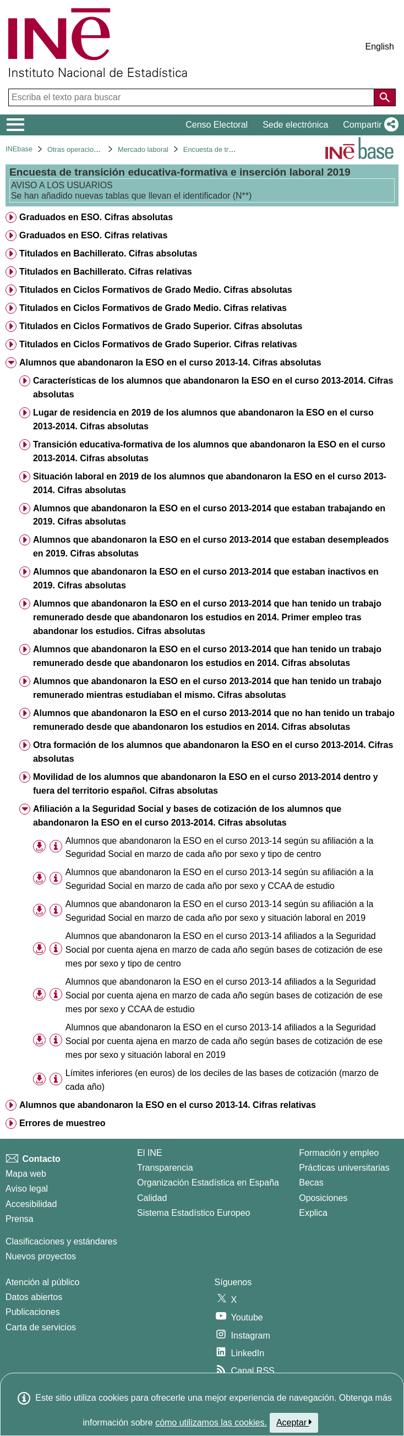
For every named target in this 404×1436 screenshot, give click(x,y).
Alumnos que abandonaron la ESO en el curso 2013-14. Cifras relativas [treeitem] (167, 1105)
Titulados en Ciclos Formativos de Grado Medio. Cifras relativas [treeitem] (153, 308)
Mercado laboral (143, 149)
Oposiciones (323, 1198)
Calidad (152, 1198)
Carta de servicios (41, 1327)
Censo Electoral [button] (216, 124)
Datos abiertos (34, 1297)
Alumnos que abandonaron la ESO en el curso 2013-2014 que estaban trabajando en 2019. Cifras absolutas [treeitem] (209, 515)
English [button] (379, 46)
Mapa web (26, 1173)
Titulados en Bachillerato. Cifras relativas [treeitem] (105, 271)
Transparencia (165, 1167)
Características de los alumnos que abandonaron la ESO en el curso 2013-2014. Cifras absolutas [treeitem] (213, 387)
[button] (368, 125)
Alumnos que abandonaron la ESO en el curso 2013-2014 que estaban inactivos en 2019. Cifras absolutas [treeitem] (206, 578)
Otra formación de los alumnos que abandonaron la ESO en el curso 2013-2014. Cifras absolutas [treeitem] (213, 751)
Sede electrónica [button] (295, 124)
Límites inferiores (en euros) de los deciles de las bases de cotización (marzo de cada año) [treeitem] (222, 1079)
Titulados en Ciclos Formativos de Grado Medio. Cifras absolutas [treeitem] (155, 289)
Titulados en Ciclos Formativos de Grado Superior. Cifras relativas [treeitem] (158, 344)
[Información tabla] (56, 847)
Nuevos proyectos (41, 1256)
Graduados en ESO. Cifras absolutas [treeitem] (96, 217)
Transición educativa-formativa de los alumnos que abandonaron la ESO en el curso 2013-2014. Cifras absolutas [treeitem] (209, 451)
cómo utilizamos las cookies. (211, 1422)
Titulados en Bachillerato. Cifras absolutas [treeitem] (108, 253)
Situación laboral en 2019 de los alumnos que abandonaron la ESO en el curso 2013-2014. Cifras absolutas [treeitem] (209, 483)
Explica (313, 1212)
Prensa (20, 1219)
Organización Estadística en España (208, 1182)
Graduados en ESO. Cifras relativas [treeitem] (93, 235)
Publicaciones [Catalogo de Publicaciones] (33, 1312)
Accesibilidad (31, 1204)
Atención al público (42, 1282)
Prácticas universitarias (344, 1167)
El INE (149, 1152)
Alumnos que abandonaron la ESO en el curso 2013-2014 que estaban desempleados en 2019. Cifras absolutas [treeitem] (211, 546)
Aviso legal (27, 1188)
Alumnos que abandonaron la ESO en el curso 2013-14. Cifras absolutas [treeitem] (170, 362)
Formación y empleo (339, 1152)
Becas (311, 1182)
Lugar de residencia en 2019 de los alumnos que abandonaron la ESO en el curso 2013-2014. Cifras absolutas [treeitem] (203, 419)
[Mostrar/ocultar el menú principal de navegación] (16, 125)
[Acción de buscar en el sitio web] (385, 97)
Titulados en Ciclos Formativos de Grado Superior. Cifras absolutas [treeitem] (161, 326)
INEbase (19, 149)
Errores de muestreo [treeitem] (62, 1123)
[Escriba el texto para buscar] (192, 97)
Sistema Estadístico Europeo (193, 1212)
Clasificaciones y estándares (61, 1241)
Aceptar (294, 1422)
